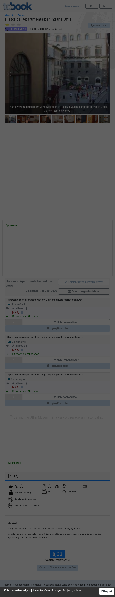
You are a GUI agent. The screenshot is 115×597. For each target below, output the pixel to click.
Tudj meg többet (72, 590)
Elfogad (106, 591)
